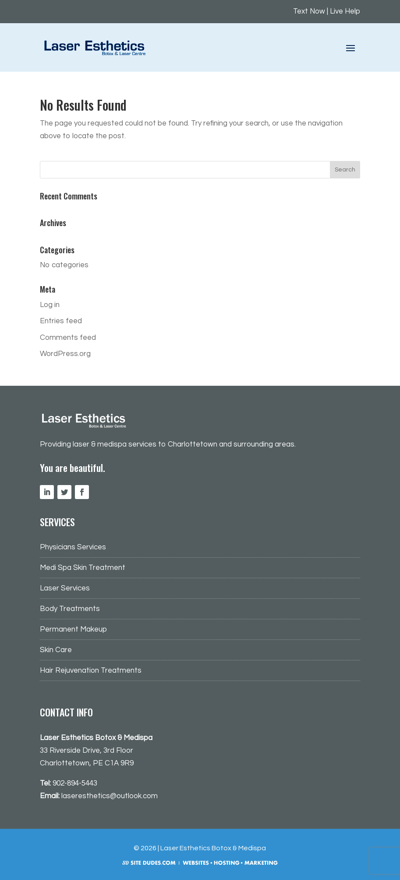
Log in (50, 305)
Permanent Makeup (73, 629)
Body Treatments (70, 609)
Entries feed (61, 321)
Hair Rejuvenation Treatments (91, 670)
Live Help (345, 11)
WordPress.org (65, 354)
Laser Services (65, 588)
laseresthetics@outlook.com (109, 796)
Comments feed (68, 338)
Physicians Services (73, 547)
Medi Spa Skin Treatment (82, 568)
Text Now (309, 11)
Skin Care (56, 650)
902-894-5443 (75, 783)
